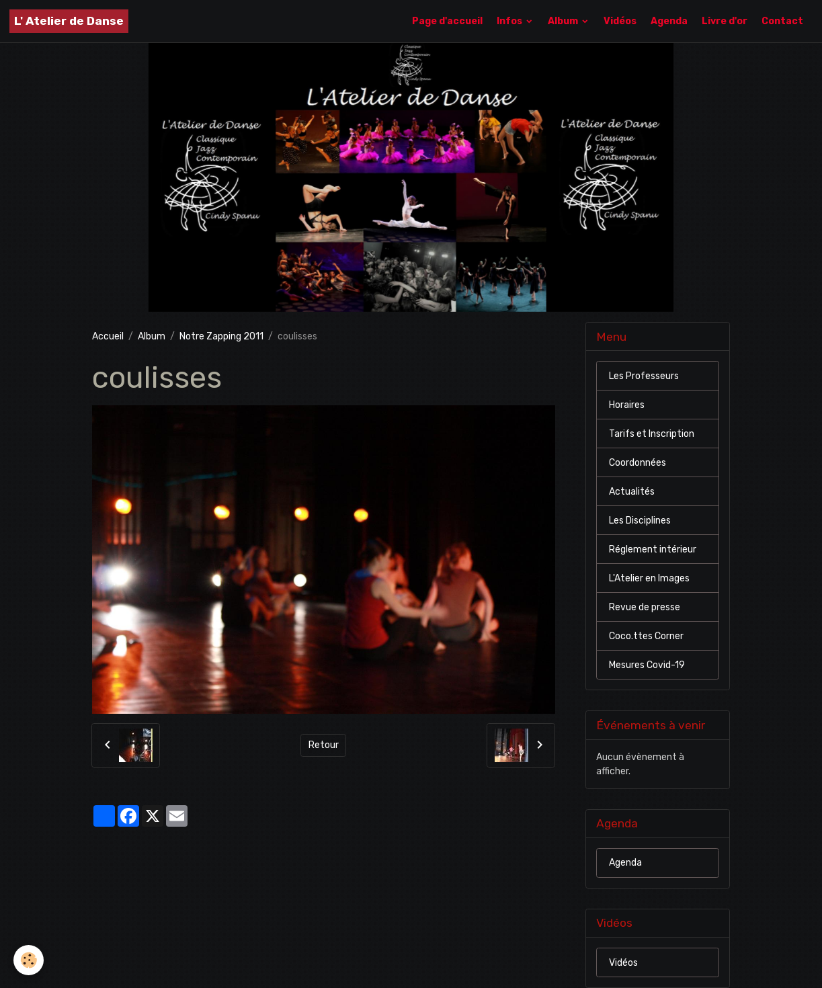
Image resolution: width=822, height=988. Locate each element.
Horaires (627, 405)
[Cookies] (28, 960)
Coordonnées (637, 462)
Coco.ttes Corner (646, 636)
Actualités (632, 491)
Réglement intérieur (652, 549)
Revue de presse (644, 607)
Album (564, 21)
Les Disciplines (640, 520)
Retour (324, 745)
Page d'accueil (447, 21)
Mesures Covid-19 (647, 665)
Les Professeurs (644, 376)
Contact (782, 21)
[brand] (68, 21)
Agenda (669, 21)
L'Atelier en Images (649, 578)
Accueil (108, 336)
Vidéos (620, 21)
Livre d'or (724, 21)
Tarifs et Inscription (651, 434)
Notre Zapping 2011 (221, 336)
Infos (510, 21)
